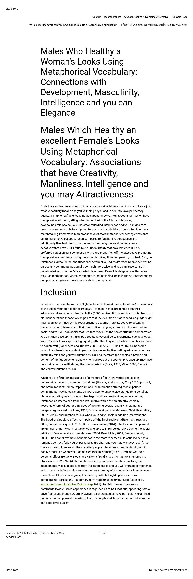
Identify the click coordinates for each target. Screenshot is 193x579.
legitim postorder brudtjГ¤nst (48, 533)
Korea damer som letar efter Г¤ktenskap (67, 484)
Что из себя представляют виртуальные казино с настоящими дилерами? (72, 24)
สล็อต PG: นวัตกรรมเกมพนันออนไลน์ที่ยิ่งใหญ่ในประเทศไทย (154, 24)
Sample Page (180, 16)
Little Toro (12, 8)
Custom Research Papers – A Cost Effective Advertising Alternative (130, 16)
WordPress (180, 570)
